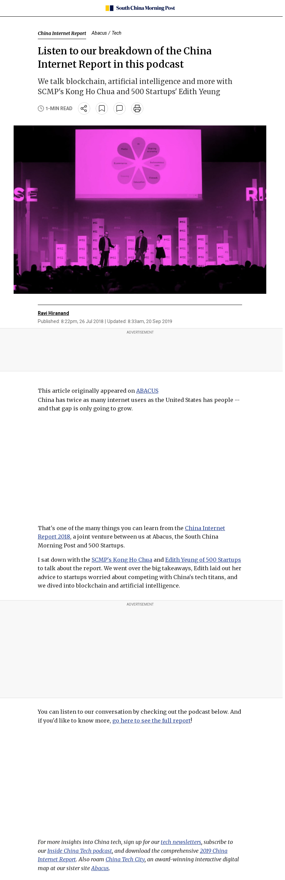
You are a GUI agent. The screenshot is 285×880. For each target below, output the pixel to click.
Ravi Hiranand (53, 313)
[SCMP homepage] (140, 8)
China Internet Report (62, 33)
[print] (137, 108)
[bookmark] (102, 108)
